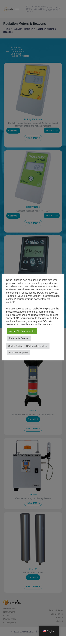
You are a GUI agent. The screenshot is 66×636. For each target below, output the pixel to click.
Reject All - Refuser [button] (19, 338)
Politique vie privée (18, 352)
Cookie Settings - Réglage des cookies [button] (27, 346)
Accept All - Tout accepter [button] (22, 331)
